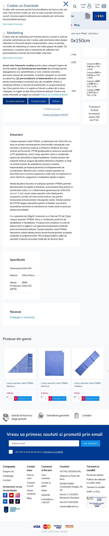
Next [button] (108, 370)
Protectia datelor (95, 475)
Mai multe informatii (13, 24)
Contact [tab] (64, 466)
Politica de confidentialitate (54, 94)
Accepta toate (38, 101)
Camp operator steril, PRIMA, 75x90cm (87, 385)
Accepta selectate (15, 101)
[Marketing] (4, 33)
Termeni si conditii (96, 487)
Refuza (56, 101)
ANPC (90, 491)
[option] (87, 375)
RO (99, 16)
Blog (76, 25)
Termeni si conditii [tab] (93, 468)
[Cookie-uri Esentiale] (4, 6)
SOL (98, 491)
